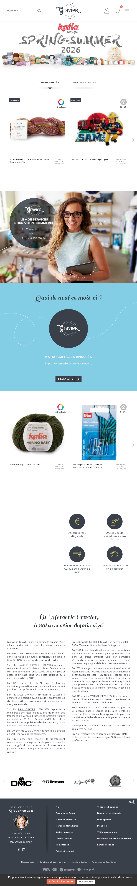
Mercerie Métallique (66, 826)
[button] (133, 140)
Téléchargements (107, 832)
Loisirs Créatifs (63, 838)
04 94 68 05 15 (21, 811)
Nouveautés (50, 82)
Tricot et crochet (64, 851)
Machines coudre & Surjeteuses (115, 838)
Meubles (102, 826)
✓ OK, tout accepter (61, 881)
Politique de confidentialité (104, 862)
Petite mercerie (64, 832)
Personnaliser (86, 881)
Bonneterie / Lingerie (109, 813)
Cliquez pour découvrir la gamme (68, 50)
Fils (57, 807)
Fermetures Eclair (65, 813)
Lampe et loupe (105, 845)
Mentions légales (79, 862)
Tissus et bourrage (107, 807)
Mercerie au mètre (65, 819)
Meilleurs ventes (84, 82)
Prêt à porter (104, 819)
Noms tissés (62, 845)
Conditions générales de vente (53, 862)
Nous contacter (28, 862)
